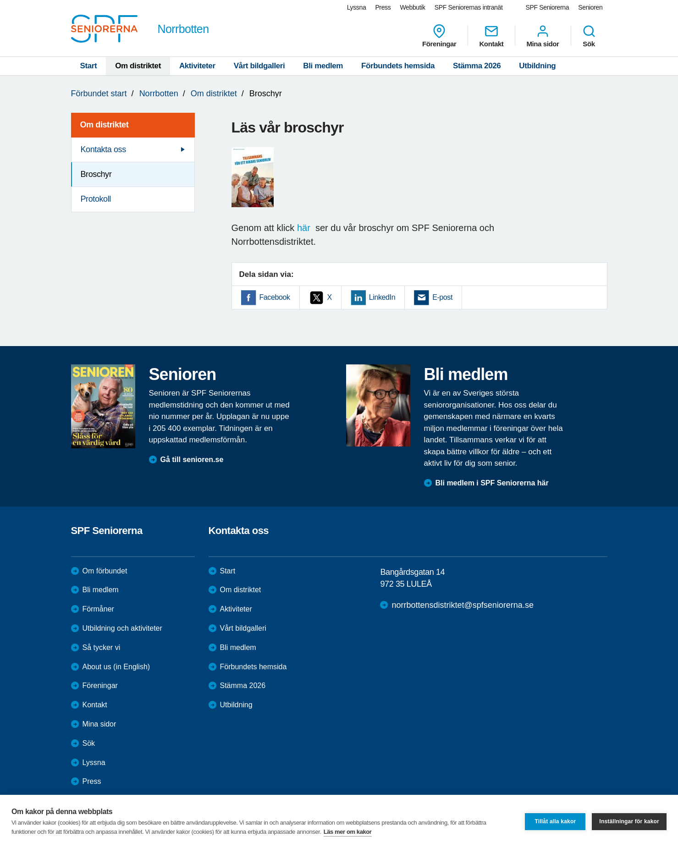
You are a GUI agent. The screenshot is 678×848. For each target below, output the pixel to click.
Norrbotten (158, 93)
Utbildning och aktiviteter (122, 628)
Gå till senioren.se (192, 459)
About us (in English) (116, 667)
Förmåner (98, 609)
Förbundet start (99, 93)
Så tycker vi (102, 647)
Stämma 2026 (477, 65)
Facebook (274, 297)
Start (88, 65)
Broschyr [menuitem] (96, 174)
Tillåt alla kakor (555, 821)
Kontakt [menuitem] (491, 35)
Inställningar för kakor (629, 821)
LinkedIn (382, 297)
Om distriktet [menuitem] (104, 124)
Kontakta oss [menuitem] (103, 149)
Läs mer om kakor (348, 831)
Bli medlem (323, 65)
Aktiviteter (197, 65)
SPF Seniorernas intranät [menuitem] (469, 7)
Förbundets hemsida (398, 65)
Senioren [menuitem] (590, 7)
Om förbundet (105, 571)
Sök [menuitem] (589, 35)
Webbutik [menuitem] (412, 7)
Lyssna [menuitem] (356, 7)
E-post (442, 297)
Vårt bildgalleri (259, 65)
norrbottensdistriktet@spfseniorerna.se (462, 605)
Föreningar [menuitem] (439, 35)
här (306, 228)
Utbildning (537, 65)
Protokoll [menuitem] (96, 199)
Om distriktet (138, 65)
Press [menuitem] (383, 7)
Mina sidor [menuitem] (542, 35)
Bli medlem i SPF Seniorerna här (492, 483)
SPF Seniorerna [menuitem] (547, 7)
